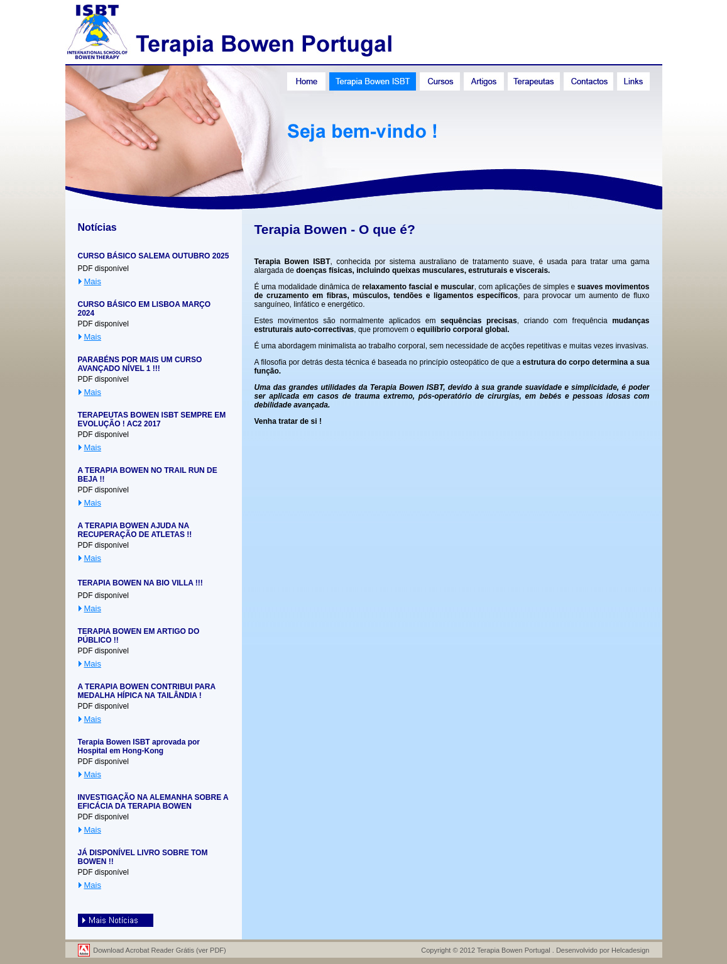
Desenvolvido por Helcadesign (603, 950)
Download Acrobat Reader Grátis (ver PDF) (159, 950)
